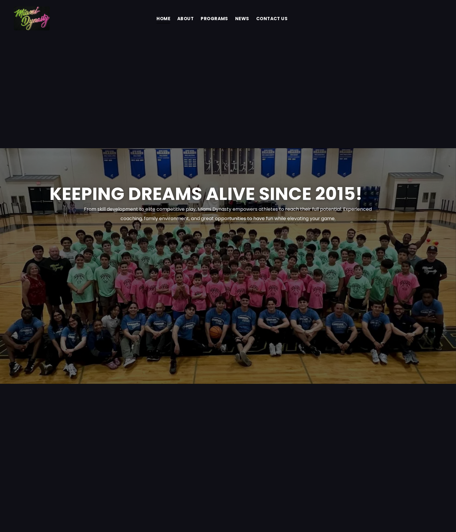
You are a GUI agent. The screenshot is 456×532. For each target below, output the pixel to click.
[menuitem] (163, 18)
